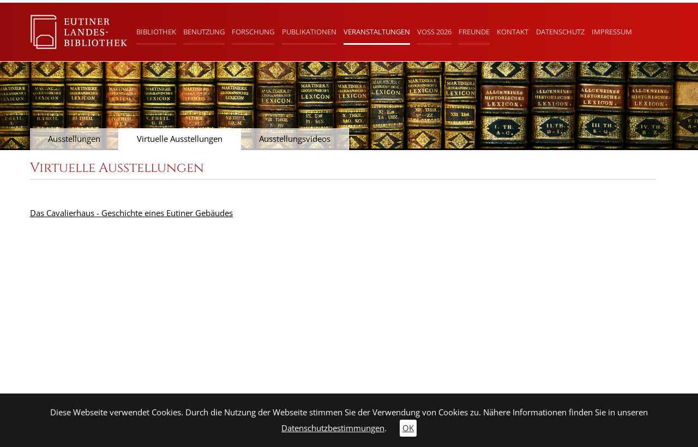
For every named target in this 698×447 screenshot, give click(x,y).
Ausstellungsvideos (294, 139)
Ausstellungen (74, 139)
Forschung (253, 32)
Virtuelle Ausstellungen (179, 139)
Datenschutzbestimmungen (332, 428)
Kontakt (512, 32)
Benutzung (204, 32)
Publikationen (309, 32)
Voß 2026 (434, 32)
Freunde (474, 32)
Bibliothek (156, 32)
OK (408, 428)
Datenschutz (560, 32)
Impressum (612, 32)
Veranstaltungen (377, 32)
